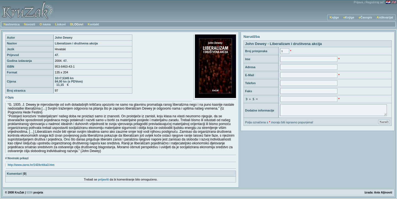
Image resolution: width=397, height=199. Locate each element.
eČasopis (365, 17)
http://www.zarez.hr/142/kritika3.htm (31, 164)
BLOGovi (76, 24)
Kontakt (93, 24)
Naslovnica (12, 24)
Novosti (29, 24)
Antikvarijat (385, 17)
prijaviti (103, 179)
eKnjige (348, 17)
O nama (44, 24)
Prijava (358, 2)
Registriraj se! (375, 2)
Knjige (334, 17)
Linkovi (60, 24)
